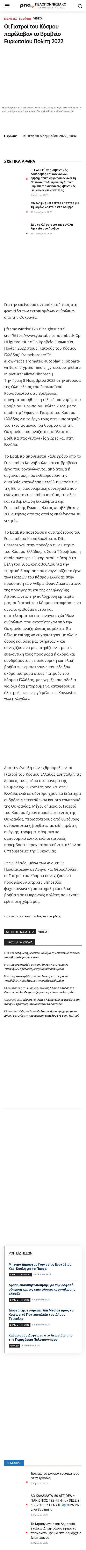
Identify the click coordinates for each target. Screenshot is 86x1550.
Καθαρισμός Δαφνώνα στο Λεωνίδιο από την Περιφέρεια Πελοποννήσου (41, 1337)
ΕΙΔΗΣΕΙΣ (10, 18)
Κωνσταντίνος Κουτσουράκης (43, 916)
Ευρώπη (25, 18)
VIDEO (37, 18)
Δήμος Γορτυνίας (20, 1274)
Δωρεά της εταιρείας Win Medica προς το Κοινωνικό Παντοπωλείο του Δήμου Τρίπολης (41, 1314)
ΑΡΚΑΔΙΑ (14, 1345)
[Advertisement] (43, 1067)
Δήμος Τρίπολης (19, 1299)
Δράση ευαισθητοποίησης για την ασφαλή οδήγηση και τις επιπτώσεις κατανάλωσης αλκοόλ (42, 1289)
